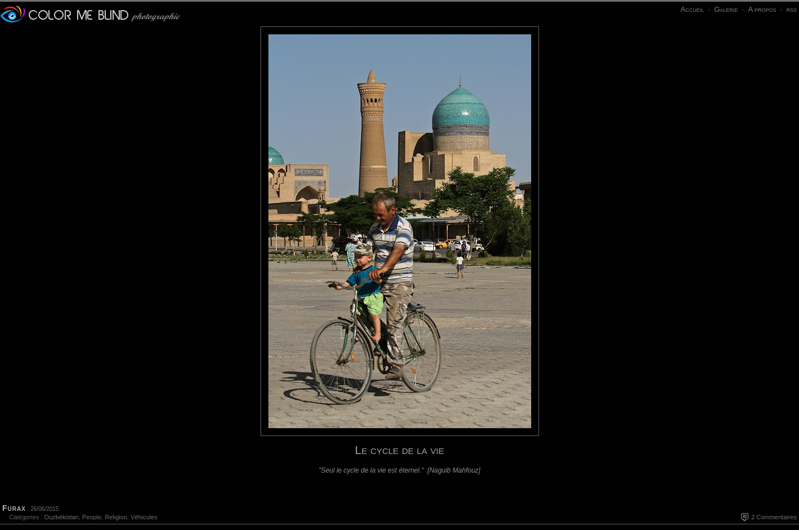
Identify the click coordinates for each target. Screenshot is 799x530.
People (91, 517)
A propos (762, 9)
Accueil (692, 9)
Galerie (726, 9)
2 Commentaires (774, 517)
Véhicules (144, 517)
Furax (14, 508)
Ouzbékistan (61, 517)
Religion (116, 517)
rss (791, 9)
